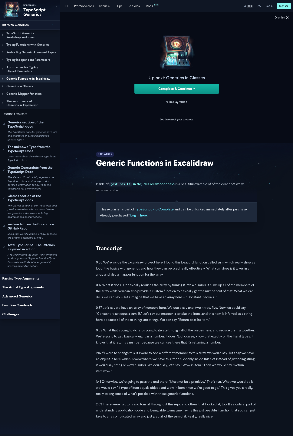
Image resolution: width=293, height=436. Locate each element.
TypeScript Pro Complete (154, 209)
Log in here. (139, 215)
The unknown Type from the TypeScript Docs (27, 148)
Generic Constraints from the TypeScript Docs (28, 169)
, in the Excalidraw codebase (142, 184)
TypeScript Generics (34, 12)
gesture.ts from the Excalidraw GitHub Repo (28, 226)
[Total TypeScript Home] (66, 6)
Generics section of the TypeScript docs (23, 124)
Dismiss (282, 17)
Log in (163, 119)
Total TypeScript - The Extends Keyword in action (29, 247)
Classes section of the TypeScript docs (22, 198)
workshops (29, 5)
